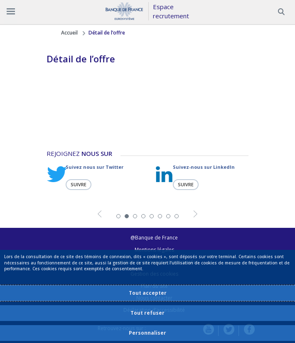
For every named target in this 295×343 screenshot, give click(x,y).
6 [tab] (160, 216)
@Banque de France (154, 237)
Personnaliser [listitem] (147, 332)
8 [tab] (177, 216)
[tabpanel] (94, 177)
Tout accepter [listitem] (148, 292)
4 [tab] (143, 216)
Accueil (69, 32)
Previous (99, 215)
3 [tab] (135, 216)
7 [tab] (168, 216)
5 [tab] (152, 216)
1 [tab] (118, 216)
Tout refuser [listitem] (147, 312)
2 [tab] (127, 216)
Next (195, 215)
